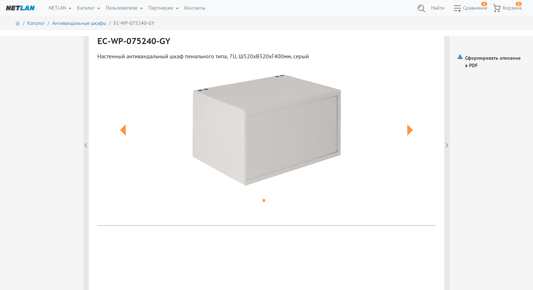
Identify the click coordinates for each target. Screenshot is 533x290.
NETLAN (58, 8)
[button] (122, 138)
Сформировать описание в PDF (493, 62)
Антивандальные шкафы (79, 23)
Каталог (86, 8)
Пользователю (122, 8)
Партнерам (161, 8)
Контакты (194, 8)
